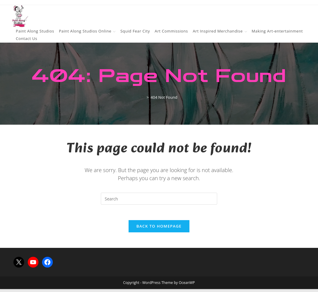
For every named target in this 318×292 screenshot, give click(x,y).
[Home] (143, 97)
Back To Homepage (158, 229)
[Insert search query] (159, 199)
